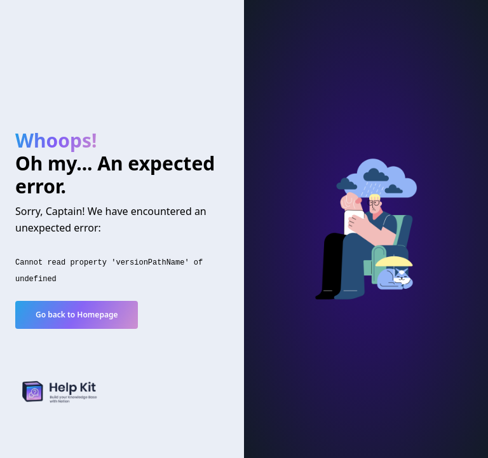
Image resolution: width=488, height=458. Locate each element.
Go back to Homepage (77, 314)
